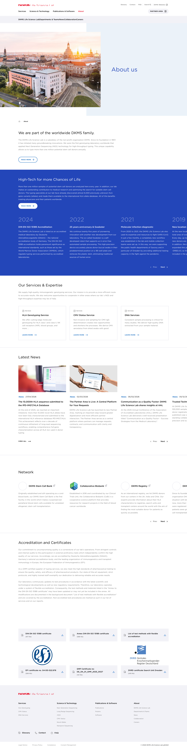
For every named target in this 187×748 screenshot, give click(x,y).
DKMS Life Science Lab (28, 19)
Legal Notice (22, 745)
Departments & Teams (49, 19)
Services (22, 11)
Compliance (51, 745)
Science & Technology (39, 11)
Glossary (124, 4)
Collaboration (70, 19)
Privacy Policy (37, 745)
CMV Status (22, 711)
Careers (79, 19)
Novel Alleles (61, 722)
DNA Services (23, 715)
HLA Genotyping (24, 708)
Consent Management (68, 745)
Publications (99, 708)
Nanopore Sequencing (65, 726)
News (61, 19)
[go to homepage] (36, 5)
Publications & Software (64, 11)
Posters (98, 711)
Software (98, 715)
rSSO (59, 715)
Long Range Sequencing (65, 711)
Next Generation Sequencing (67, 708)
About (81, 11)
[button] (148, 5)
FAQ (139, 4)
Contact (132, 4)
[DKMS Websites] (161, 5)
